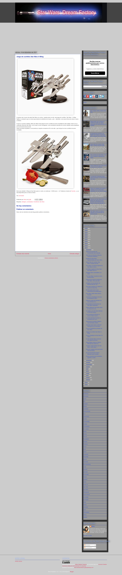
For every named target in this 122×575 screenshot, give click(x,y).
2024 (86, 232)
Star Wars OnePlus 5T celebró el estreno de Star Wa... (94, 287)
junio (87, 371)
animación (85, 396)
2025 (86, 230)
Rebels (85, 477)
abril (87, 375)
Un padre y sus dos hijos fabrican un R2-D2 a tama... (94, 311)
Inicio (49, 253)
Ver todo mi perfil (87, 535)
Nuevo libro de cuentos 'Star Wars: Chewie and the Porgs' (97, 145)
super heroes (86, 494)
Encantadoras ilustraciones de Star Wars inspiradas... (93, 304)
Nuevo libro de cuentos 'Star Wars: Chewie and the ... (93, 262)
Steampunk (86, 492)
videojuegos (86, 512)
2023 (86, 235)
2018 (86, 245)
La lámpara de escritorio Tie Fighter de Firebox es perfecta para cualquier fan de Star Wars (98, 135)
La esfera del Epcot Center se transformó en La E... (93, 318)
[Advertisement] (61, 37)
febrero (88, 379)
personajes (86, 474)
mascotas (85, 461)
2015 (86, 384)
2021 (86, 239)
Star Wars (42, 201)
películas (85, 472)
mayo (87, 373)
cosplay (85, 424)
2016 (86, 382)
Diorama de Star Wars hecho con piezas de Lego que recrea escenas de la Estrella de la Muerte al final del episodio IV (98, 201)
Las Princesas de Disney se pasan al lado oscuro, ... (93, 315)
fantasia (85, 441)
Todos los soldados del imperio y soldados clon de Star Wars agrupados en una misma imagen (98, 190)
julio (87, 369)
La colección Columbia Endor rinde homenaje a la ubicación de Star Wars (98, 178)
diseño (85, 431)
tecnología (85, 499)
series (84, 482)
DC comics (86, 429)
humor (84, 446)
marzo (88, 377)
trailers (85, 504)
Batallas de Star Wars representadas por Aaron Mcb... (94, 259)
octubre (88, 362)
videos (85, 514)
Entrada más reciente (23, 253)
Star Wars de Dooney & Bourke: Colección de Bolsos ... (94, 255)
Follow (85, 102)
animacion (85, 393)
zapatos (85, 517)
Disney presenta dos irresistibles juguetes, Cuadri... (94, 357)
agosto (88, 366)
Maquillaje (85, 456)
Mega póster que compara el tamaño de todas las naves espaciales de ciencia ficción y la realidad (98, 123)
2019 (86, 243)
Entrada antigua (74, 253)
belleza (85, 406)
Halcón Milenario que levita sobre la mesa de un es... (94, 308)
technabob (21, 195)
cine (84, 413)
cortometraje (86, 421)
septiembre (89, 364)
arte (84, 401)
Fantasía (85, 444)
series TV (85, 484)
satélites (85, 479)
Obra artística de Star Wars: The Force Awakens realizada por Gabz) (98, 156)
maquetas (85, 454)
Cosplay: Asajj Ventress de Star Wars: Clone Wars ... (93, 346)
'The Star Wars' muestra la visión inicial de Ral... (94, 276)
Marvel (85, 459)
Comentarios (88, 547)
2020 (86, 241)
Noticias (85, 469)
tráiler (84, 502)
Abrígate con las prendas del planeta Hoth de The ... (93, 283)
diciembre (88, 249)
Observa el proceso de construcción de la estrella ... (93, 252)
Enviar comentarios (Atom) (51, 258)
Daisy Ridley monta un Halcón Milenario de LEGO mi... (93, 343)
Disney (85, 434)
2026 (86, 228)
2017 (86, 248)
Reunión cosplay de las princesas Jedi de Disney (94, 350)
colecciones (86, 416)
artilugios (24, 201)
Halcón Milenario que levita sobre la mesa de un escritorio (98, 166)
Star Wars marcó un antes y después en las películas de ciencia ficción (97, 212)
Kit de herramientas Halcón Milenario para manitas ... (93, 353)
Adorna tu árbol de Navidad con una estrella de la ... (94, 301)
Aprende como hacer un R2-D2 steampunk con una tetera (93, 325)
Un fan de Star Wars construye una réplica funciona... (93, 339)
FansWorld (36, 201)
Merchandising (87, 464)
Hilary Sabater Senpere (81, 564)
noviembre (89, 360)
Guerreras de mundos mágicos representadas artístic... (93, 322)
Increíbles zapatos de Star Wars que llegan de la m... (94, 269)
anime (84, 398)
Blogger (72, 571)
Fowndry (73, 191)
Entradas (87, 545)
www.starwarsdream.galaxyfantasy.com (83, 567)
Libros (84, 451)
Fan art (85, 436)
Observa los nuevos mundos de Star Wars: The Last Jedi (94, 280)
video (84, 509)
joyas (84, 449)
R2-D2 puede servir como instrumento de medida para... (94, 290)
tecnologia (85, 497)
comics (85, 419)
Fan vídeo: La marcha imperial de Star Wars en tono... (94, 266)
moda (84, 466)
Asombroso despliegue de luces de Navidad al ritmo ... (94, 297)
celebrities (85, 408)
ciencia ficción (86, 411)
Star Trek (85, 487)
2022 (86, 237)
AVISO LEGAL (18, 561)
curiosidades (30, 201)
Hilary (93, 526)
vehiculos (85, 507)
